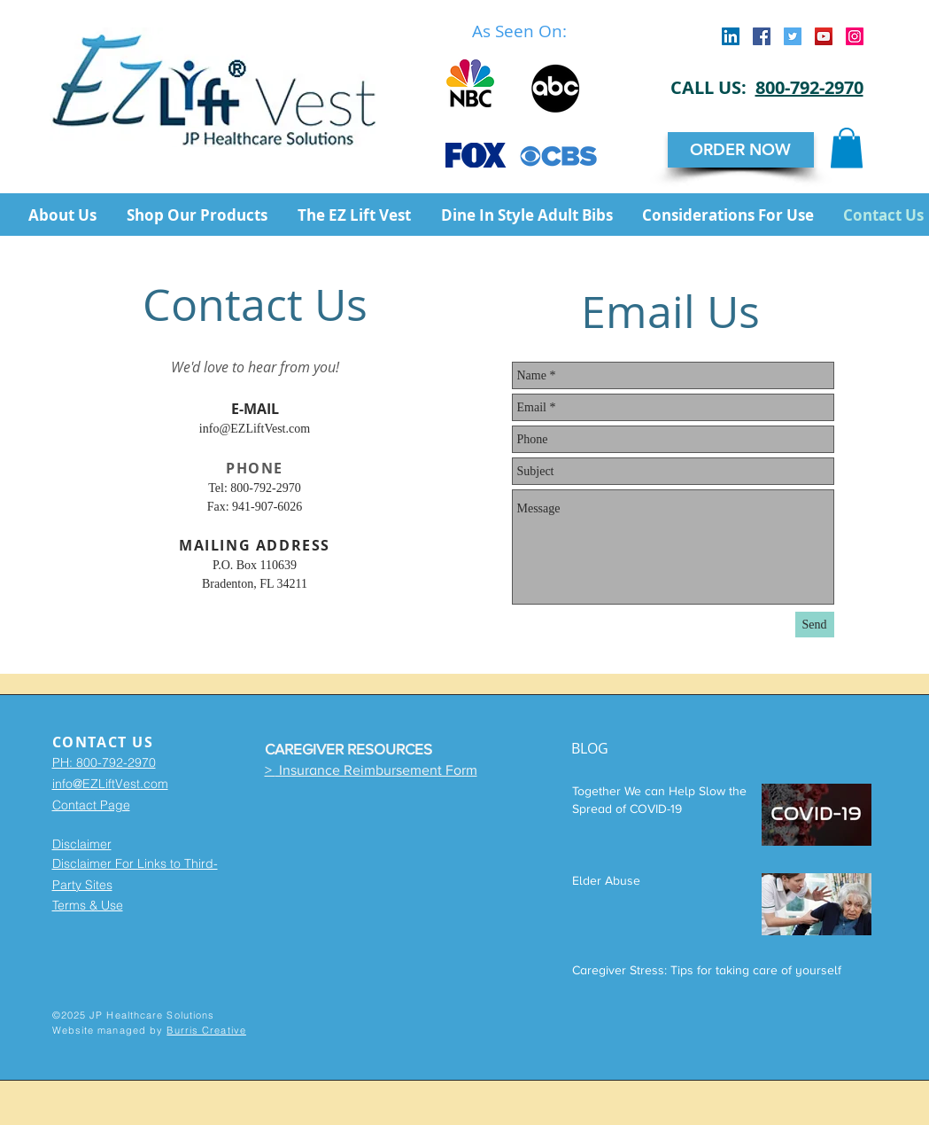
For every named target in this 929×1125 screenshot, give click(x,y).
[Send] (814, 624)
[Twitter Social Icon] (792, 36)
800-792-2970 (809, 87)
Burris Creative (206, 1030)
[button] (846, 148)
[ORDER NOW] (741, 150)
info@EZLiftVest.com (254, 428)
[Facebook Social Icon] (761, 36)
